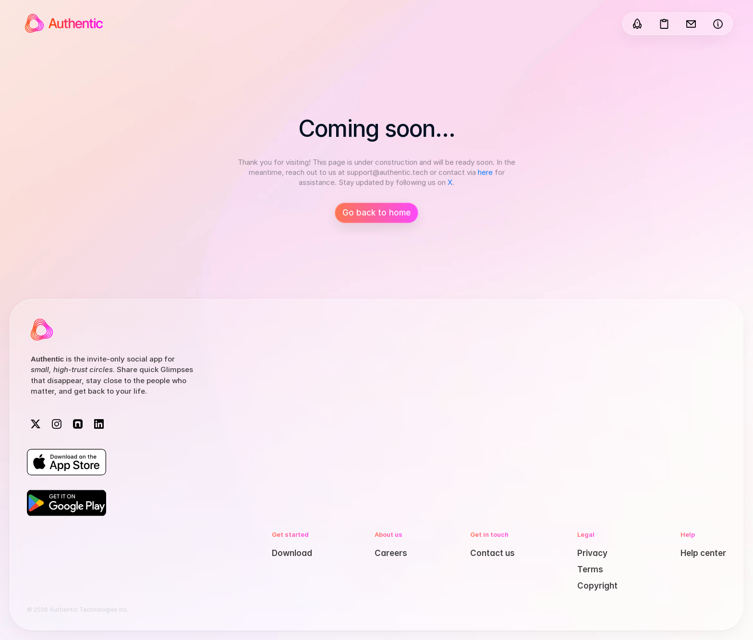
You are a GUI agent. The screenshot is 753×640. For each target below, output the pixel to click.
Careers (391, 553)
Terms (590, 569)
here (485, 173)
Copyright (597, 586)
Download (292, 553)
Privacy (592, 553)
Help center (703, 553)
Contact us (492, 553)
